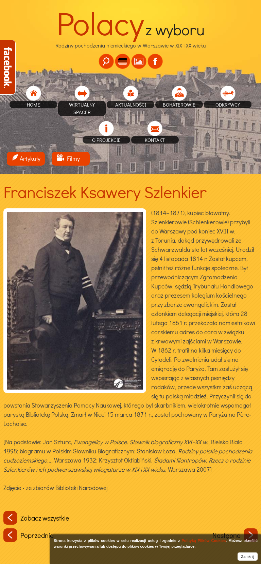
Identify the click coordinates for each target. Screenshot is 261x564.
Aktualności (130, 104)
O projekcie (106, 139)
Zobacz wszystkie (36, 518)
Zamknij (247, 556)
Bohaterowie (179, 104)
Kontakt (155, 139)
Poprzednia (28, 535)
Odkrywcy (227, 104)
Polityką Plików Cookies (203, 541)
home (33, 104)
